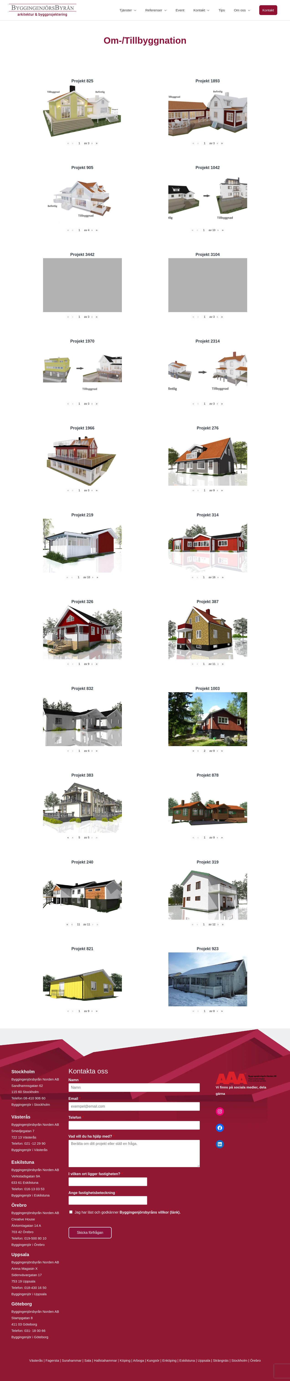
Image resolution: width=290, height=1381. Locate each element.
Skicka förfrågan (90, 1233)
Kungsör (153, 1360)
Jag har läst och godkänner (128, 1212)
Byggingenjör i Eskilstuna (30, 1195)
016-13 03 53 (34, 1189)
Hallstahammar (105, 1360)
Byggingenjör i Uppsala (28, 1294)
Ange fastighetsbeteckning (93, 1193)
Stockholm (239, 1360)
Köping (125, 1360)
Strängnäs (220, 1360)
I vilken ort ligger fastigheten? (96, 1174)
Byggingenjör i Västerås (29, 1150)
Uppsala (204, 1360)
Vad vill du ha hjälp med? (92, 1136)
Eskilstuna (187, 1360)
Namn (75, 1080)
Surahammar (72, 1360)
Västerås (36, 1360)
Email (75, 1099)
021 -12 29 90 (35, 1143)
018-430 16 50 (35, 1288)
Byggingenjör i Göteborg (29, 1337)
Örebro (255, 1360)
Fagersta (52, 1360)
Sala (87, 1360)
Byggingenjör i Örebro (28, 1245)
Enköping (169, 1360)
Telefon (76, 1117)
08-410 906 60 (34, 1098)
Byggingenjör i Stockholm (30, 1104)
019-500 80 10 (34, 1238)
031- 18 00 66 (35, 1331)
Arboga (138, 1360)
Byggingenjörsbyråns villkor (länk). (150, 1212)
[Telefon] (134, 1125)
